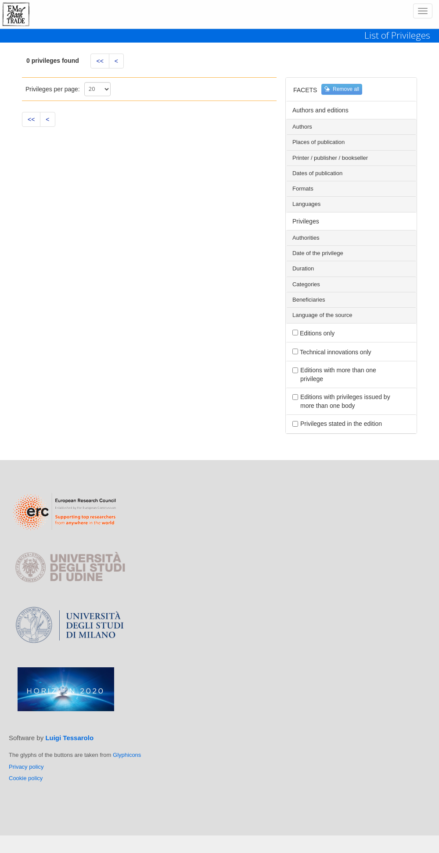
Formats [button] (302, 189)
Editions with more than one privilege (338, 374)
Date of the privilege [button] (317, 253)
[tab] (351, 126)
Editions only (317, 333)
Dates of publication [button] (317, 173)
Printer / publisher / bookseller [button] (330, 158)
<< (99, 61)
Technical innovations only (335, 352)
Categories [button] (306, 284)
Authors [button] (302, 127)
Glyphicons (127, 755)
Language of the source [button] (322, 315)
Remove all (341, 89)
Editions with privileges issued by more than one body (345, 401)
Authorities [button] (305, 238)
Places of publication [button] (318, 142)
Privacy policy (26, 766)
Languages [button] (306, 204)
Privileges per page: (52, 89)
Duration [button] (303, 269)
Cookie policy (26, 778)
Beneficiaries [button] (308, 300)
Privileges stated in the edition (341, 423)
